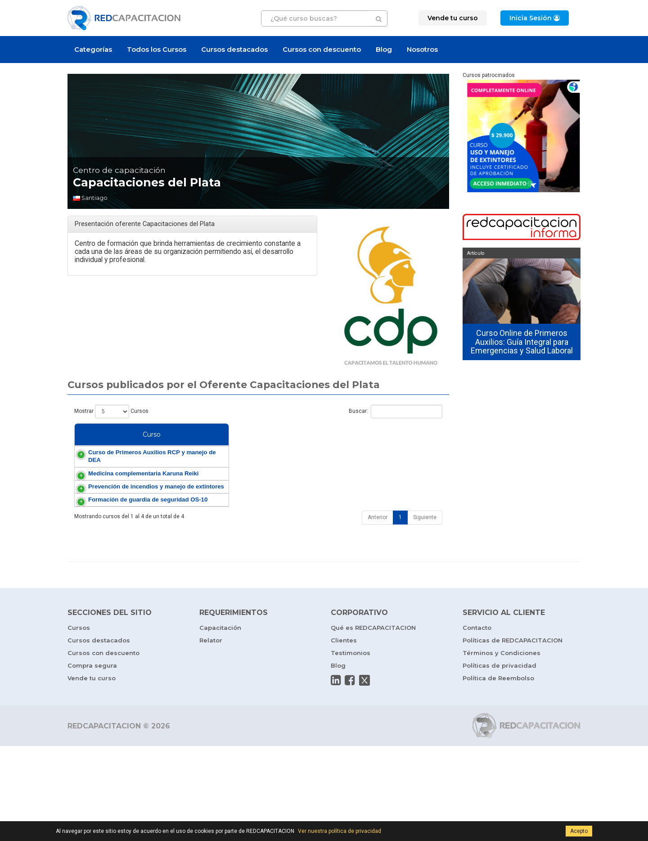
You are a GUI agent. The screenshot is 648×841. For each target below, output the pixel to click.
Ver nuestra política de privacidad (339, 831)
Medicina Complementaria (372, 506)
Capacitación (220, 722)
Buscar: (395, 411)
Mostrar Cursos (111, 411)
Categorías (93, 49)
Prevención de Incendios (368, 535)
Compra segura (92, 760)
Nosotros (422, 49)
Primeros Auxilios (360, 470)
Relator (210, 735)
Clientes (344, 735)
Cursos (79, 722)
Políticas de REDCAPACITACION (512, 735)
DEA (406, 470)
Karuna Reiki (354, 514)
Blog (384, 49)
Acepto (579, 831)
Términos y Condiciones (501, 747)
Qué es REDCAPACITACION (373, 722)
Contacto (477, 722)
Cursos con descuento (322, 49)
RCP (391, 470)
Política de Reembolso (498, 773)
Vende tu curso (92, 773)
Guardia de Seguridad (365, 571)
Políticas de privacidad (499, 760)
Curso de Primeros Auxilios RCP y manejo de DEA (113, 478)
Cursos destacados (234, 49)
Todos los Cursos (156, 49)
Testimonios (350, 747)
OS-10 (404, 571)
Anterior (377, 612)
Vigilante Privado (360, 579)
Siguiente (424, 612)
